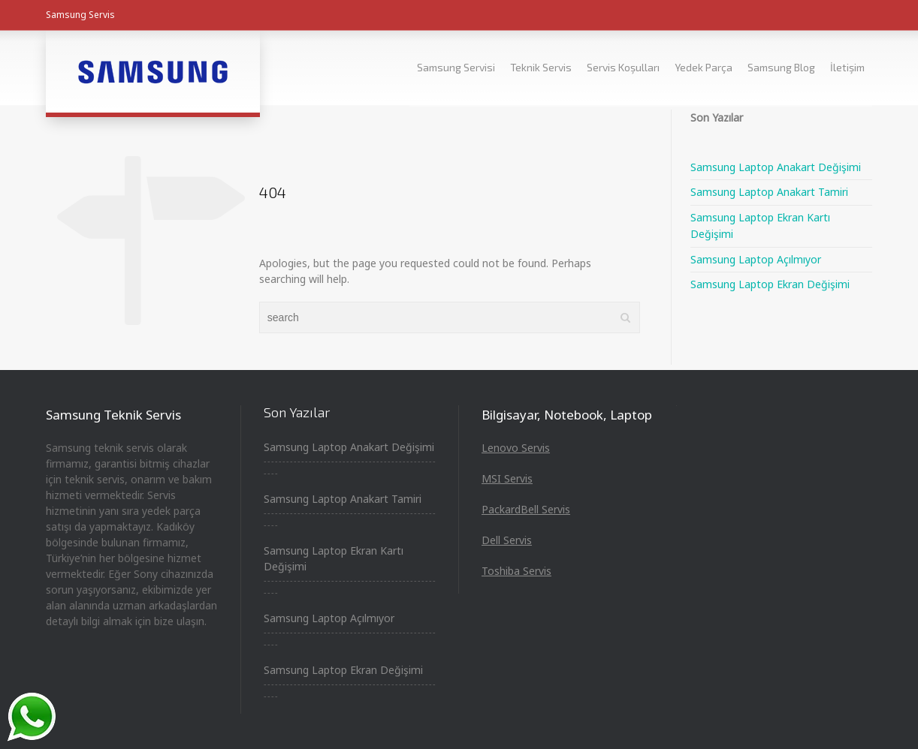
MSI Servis (507, 478)
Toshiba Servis (516, 571)
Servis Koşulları (623, 67)
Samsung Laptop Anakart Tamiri (769, 192)
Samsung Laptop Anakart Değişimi (775, 167)
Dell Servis (507, 540)
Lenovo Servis (516, 448)
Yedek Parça (703, 67)
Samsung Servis (80, 14)
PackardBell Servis (526, 509)
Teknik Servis (541, 67)
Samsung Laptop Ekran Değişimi (770, 284)
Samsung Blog (781, 67)
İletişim (847, 67)
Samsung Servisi (456, 67)
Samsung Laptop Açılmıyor (755, 259)
